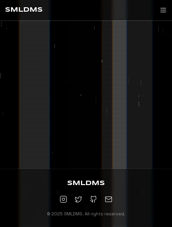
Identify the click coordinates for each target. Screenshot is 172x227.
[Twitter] (78, 199)
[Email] (108, 199)
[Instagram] (63, 199)
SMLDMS (24, 10)
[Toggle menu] (163, 10)
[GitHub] (93, 199)
